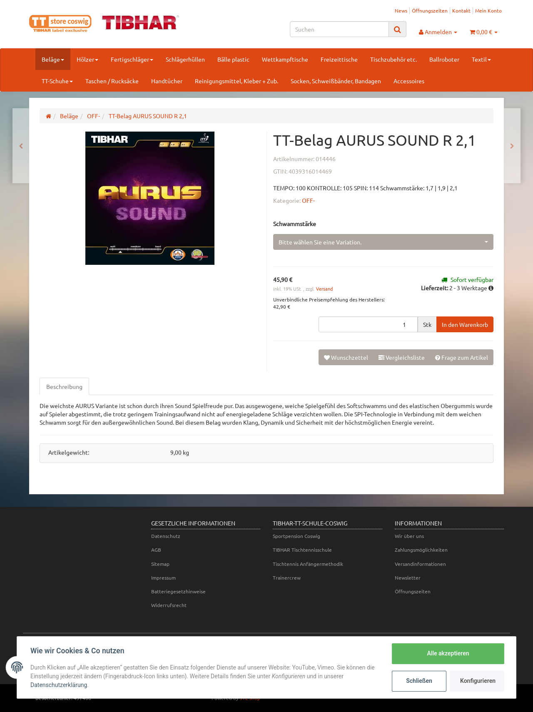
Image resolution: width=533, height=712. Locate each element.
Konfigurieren (478, 680)
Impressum (163, 577)
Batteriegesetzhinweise (178, 591)
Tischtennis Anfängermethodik (308, 563)
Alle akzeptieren (448, 653)
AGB (156, 549)
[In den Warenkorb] (464, 324)
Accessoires (409, 81)
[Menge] (368, 324)
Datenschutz (165, 536)
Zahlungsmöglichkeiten (421, 549)
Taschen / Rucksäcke (112, 81)
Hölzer (87, 59)
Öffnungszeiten (430, 10)
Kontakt (461, 10)
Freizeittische (339, 59)
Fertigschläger (132, 59)
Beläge (53, 59)
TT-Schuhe (57, 81)
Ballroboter (444, 59)
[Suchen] (339, 29)
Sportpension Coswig (296, 536)
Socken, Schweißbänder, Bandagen (336, 81)
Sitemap (160, 563)
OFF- (308, 200)
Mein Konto (488, 10)
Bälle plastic (233, 59)
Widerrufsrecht (169, 605)
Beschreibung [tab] (64, 386)
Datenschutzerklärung (58, 685)
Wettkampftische (285, 59)
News (401, 10)
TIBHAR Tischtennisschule (302, 549)
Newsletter (408, 577)
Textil (481, 59)
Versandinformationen (420, 563)
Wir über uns (409, 536)
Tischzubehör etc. (393, 59)
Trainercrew (287, 577)
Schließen (419, 680)
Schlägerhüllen (185, 59)
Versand (324, 288)
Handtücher (166, 81)
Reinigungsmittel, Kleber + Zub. (236, 81)
